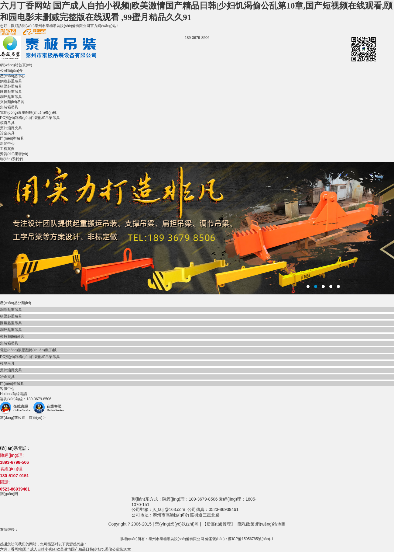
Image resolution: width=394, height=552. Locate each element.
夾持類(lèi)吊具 (12, 102)
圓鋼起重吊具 (11, 91)
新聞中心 (7, 143)
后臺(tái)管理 (219, 524)
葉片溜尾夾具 (11, 128)
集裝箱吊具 (9, 107)
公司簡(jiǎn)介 (11, 70)
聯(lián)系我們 (11, 159)
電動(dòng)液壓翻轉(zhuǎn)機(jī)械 (28, 112)
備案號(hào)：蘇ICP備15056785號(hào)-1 (239, 539)
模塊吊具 (7, 123)
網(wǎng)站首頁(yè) (16, 65)
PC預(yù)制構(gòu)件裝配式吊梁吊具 (30, 118)
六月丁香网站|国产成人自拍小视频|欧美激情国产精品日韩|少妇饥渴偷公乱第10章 (65, 549)
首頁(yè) (36, 417)
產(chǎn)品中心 (12, 76)
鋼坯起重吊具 (11, 97)
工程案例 (7, 149)
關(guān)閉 (9, 494)
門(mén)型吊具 (12, 138)
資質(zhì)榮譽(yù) (14, 154)
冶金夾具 (7, 133)
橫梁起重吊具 (11, 86)
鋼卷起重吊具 (11, 81)
